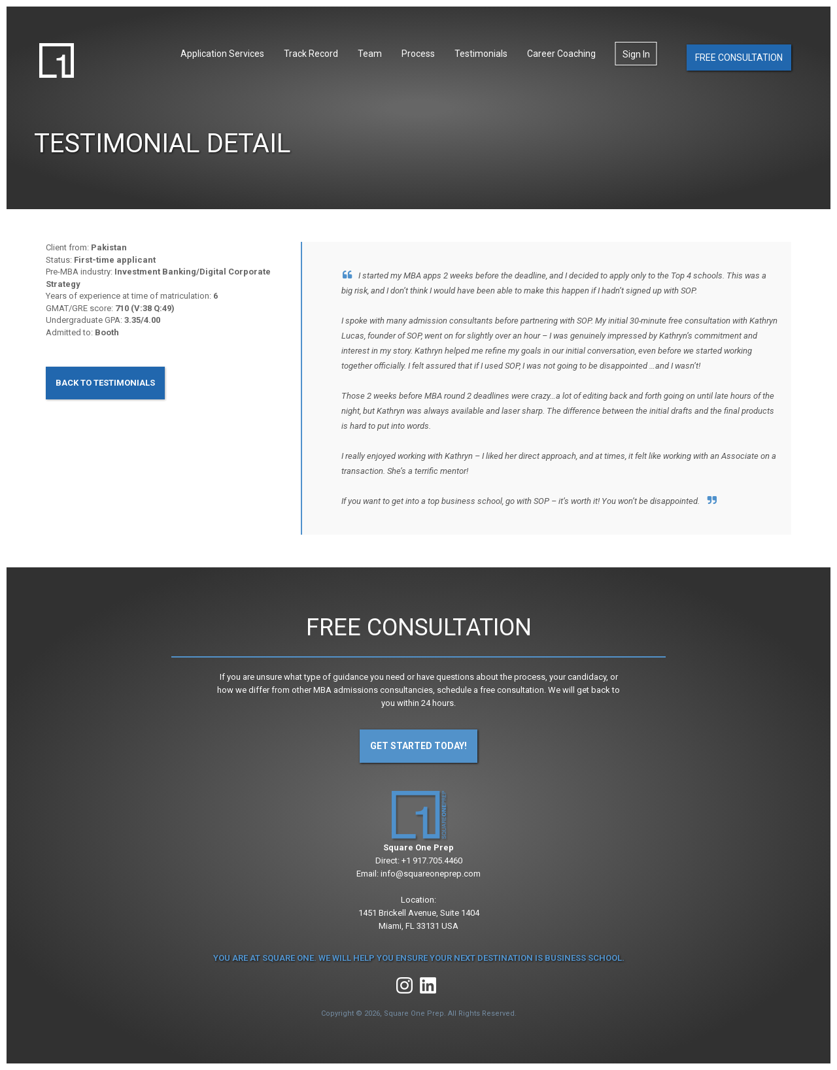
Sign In (636, 54)
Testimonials (480, 53)
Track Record (311, 53)
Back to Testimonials (105, 383)
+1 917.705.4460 (431, 860)
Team (370, 53)
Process (418, 53)
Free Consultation (739, 57)
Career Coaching (561, 53)
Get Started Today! (418, 746)
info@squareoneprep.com (431, 873)
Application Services (222, 53)
